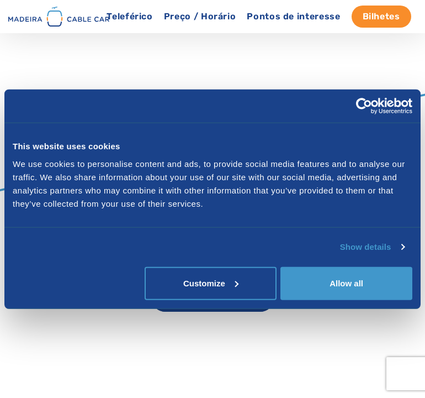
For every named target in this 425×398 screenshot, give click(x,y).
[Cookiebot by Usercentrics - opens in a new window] (364, 106)
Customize (210, 282)
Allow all (346, 282)
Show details (365, 247)
